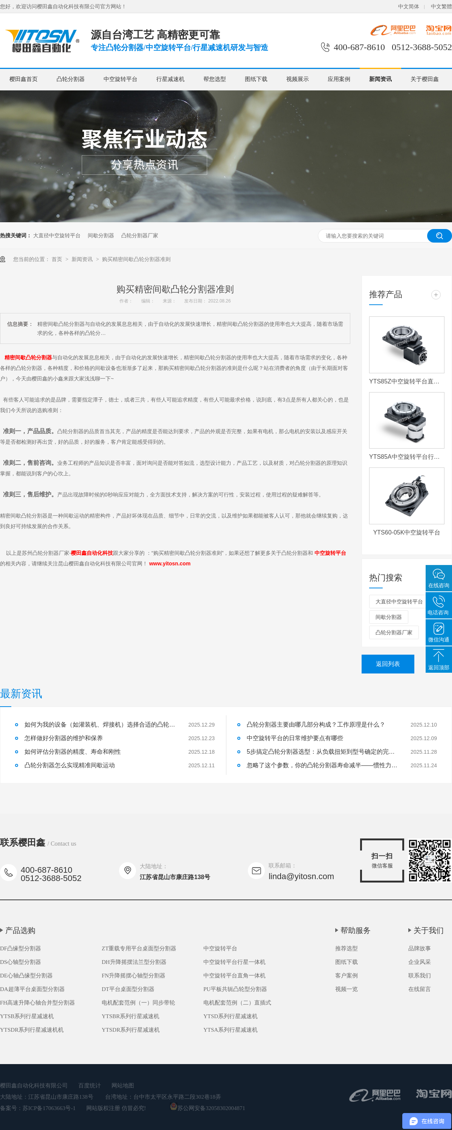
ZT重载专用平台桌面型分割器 (139, 948)
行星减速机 (170, 79)
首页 (58, 259)
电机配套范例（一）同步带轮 (138, 1003)
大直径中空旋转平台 (57, 235)
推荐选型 (346, 948)
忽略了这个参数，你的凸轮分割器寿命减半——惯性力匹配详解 (322, 765)
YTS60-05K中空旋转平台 (407, 532)
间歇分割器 (101, 235)
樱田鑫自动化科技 (92, 553)
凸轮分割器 (70, 79)
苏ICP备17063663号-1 (49, 1108)
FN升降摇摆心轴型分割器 (133, 976)
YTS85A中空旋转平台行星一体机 (406, 457)
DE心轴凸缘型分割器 (26, 976)
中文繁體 (441, 6)
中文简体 (408, 6)
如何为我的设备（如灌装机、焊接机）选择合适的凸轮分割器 (99, 724)
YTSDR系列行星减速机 (131, 1030)
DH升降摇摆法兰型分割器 (134, 962)
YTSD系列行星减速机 (230, 1016)
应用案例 (339, 79)
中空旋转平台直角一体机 (234, 976)
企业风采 (419, 962)
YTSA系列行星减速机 (230, 1030)
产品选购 (20, 930)
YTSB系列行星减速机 (27, 1016)
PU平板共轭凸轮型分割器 (235, 989)
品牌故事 (419, 948)
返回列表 (388, 664)
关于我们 (429, 930)
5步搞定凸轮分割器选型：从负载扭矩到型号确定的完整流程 (322, 751)
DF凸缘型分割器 (20, 948)
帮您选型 (214, 79)
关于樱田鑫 (425, 79)
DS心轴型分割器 (20, 962)
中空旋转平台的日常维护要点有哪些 (295, 738)
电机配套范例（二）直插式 (237, 1003)
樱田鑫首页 (23, 79)
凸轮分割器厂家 (139, 235)
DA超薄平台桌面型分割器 (32, 989)
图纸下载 (256, 79)
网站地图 (122, 1086)
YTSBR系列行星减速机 (130, 1016)
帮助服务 (356, 930)
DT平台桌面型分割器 (128, 989)
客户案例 (346, 976)
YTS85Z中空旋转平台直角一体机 (406, 381)
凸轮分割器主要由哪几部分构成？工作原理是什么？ (316, 724)
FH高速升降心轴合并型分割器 (37, 1003)
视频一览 (346, 989)
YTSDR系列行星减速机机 (32, 1030)
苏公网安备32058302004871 (207, 1108)
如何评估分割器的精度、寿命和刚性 (72, 751)
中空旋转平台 (120, 79)
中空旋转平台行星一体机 (234, 962)
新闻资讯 (380, 79)
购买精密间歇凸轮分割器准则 (136, 259)
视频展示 (297, 79)
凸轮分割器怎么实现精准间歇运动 (69, 765)
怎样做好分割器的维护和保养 (63, 738)
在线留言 (419, 989)
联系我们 (419, 976)
